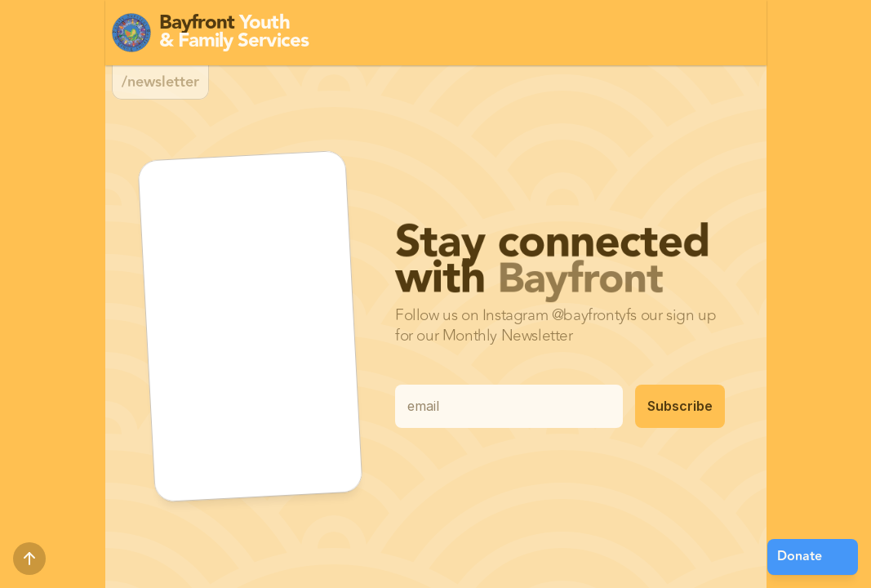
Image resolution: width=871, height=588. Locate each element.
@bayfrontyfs (594, 315)
